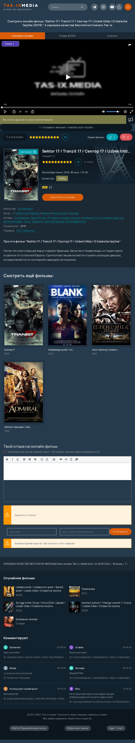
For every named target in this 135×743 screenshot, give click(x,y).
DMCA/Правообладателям (29, 728)
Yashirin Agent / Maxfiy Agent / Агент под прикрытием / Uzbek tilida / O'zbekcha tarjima (35, 657)
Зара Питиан (38, 217)
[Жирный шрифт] (7, 459)
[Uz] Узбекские (25, 230)
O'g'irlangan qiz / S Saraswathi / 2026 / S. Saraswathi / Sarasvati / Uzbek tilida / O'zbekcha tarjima (100, 657)
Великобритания (52, 172)
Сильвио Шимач (71, 217)
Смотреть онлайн (58, 197)
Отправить (14, 531)
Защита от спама (25, 515)
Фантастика (59, 213)
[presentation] (76, 515)
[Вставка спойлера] (71, 459)
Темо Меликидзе (54, 221)
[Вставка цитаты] (60, 459)
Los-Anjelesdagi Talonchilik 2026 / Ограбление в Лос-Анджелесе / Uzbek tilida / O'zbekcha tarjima (100, 701)
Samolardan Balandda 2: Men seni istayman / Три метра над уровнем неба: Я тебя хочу (35, 698)
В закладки (14, 137)
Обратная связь (77, 728)
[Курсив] (12, 459)
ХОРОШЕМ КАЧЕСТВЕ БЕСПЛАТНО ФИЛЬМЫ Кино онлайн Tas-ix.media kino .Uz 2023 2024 (57, 563)
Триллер (74, 213)
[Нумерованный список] (47, 459)
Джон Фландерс (13, 221)
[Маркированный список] (41, 459)
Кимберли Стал (91, 217)
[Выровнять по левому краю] (24, 459)
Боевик (45, 213)
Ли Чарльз (53, 217)
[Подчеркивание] (17, 459)
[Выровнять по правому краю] (35, 459)
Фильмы (117, 563)
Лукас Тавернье (33, 221)
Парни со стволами (17, 677)
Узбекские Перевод (28, 213)
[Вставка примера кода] (66, 459)
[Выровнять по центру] (29, 459)
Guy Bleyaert (25, 208)
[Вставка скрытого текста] (76, 459)
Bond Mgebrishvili (76, 221)
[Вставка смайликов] (54, 459)
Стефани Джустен (113, 217)
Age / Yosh (116, 728)
